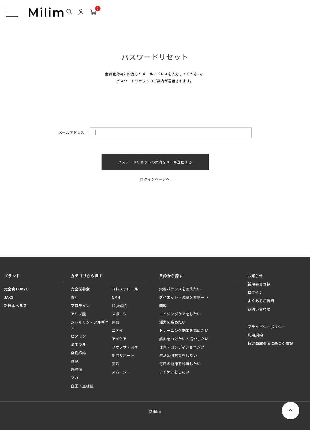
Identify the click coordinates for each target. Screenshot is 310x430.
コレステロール (125, 288)
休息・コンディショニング (181, 347)
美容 (163, 305)
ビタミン (78, 336)
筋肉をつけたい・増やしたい (183, 338)
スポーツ (119, 313)
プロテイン (80, 305)
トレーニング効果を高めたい (183, 330)
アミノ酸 (78, 313)
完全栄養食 (80, 288)
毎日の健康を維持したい (180, 363)
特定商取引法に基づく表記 (270, 343)
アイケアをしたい (174, 372)
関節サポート (123, 355)
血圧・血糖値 (82, 385)
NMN (116, 297)
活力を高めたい (172, 322)
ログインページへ (155, 179)
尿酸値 (76, 369)
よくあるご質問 (261, 300)
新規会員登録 (259, 284)
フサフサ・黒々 (125, 347)
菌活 (115, 363)
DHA (74, 361)
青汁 (74, 297)
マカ (74, 377)
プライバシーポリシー (266, 326)
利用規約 (255, 335)
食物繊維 (78, 352)
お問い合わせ (259, 309)
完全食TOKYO (16, 288)
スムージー (121, 372)
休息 (115, 322)
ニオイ (117, 330)
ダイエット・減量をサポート (183, 297)
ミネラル (78, 344)
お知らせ (255, 275)
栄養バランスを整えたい (180, 288)
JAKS (9, 297)
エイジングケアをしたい (180, 313)
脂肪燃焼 (119, 305)
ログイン (255, 292)
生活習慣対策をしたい (178, 355)
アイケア (119, 338)
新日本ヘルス (15, 305)
